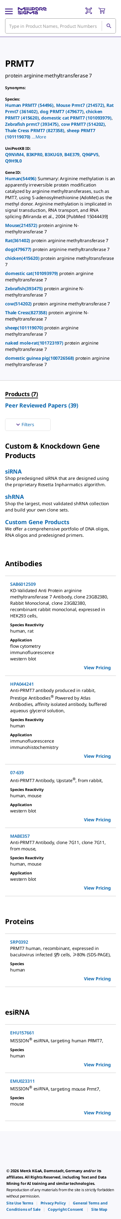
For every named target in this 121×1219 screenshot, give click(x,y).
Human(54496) (21, 178)
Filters (24, 424)
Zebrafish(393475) (24, 288)
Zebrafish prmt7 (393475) (32, 124)
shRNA (14, 496)
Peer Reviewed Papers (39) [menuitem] (41, 405)
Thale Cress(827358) (26, 312)
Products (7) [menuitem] (21, 394)
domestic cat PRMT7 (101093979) (76, 118)
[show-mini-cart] (107, 11)
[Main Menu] (9, 10)
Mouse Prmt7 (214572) (80, 105)
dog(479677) (19, 249)
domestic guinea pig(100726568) (40, 358)
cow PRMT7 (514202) (83, 124)
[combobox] (60, 26)
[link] (19, 1203)
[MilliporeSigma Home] (32, 11)
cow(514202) (19, 304)
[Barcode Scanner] (88, 11)
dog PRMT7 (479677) (61, 111)
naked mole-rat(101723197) (35, 343)
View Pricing (97, 668)
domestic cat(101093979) (32, 273)
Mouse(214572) (22, 225)
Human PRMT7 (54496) (29, 105)
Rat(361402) (18, 240)
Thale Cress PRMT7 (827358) (34, 130)
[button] (39, 137)
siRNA (13, 471)
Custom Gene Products (37, 522)
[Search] (109, 26)
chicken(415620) (23, 258)
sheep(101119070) (24, 328)
